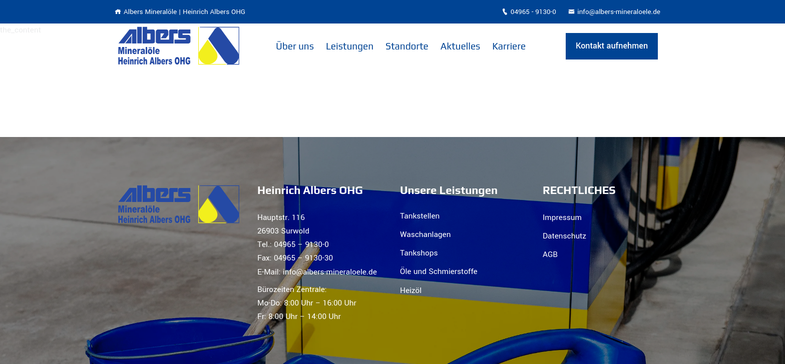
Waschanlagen (425, 234)
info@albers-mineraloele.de (614, 11)
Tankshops (419, 253)
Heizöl (411, 290)
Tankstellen (420, 216)
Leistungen (349, 46)
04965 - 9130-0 (529, 11)
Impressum (562, 217)
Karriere (509, 46)
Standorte (407, 46)
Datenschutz (564, 236)
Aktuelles (461, 46)
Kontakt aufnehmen (612, 46)
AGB (550, 254)
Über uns (295, 46)
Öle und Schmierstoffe (439, 271)
